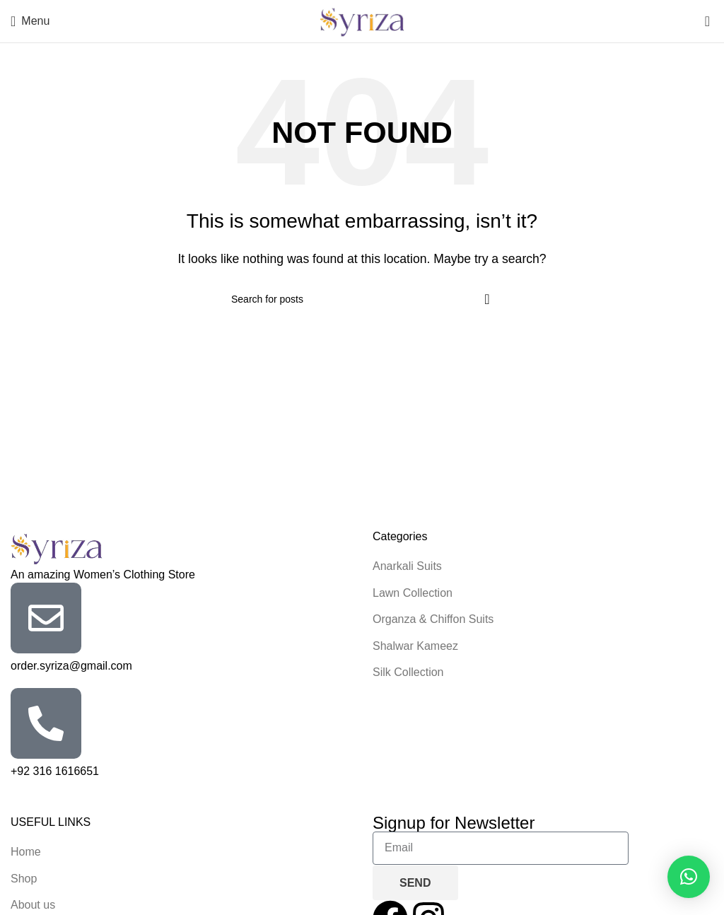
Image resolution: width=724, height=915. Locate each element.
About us (33, 905)
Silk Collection (408, 672)
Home (26, 852)
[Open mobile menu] (30, 21)
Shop (24, 879)
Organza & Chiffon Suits (433, 619)
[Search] (362, 299)
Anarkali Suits (407, 566)
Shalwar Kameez (415, 646)
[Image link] (57, 547)
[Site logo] (362, 20)
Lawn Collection (412, 593)
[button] (688, 877)
